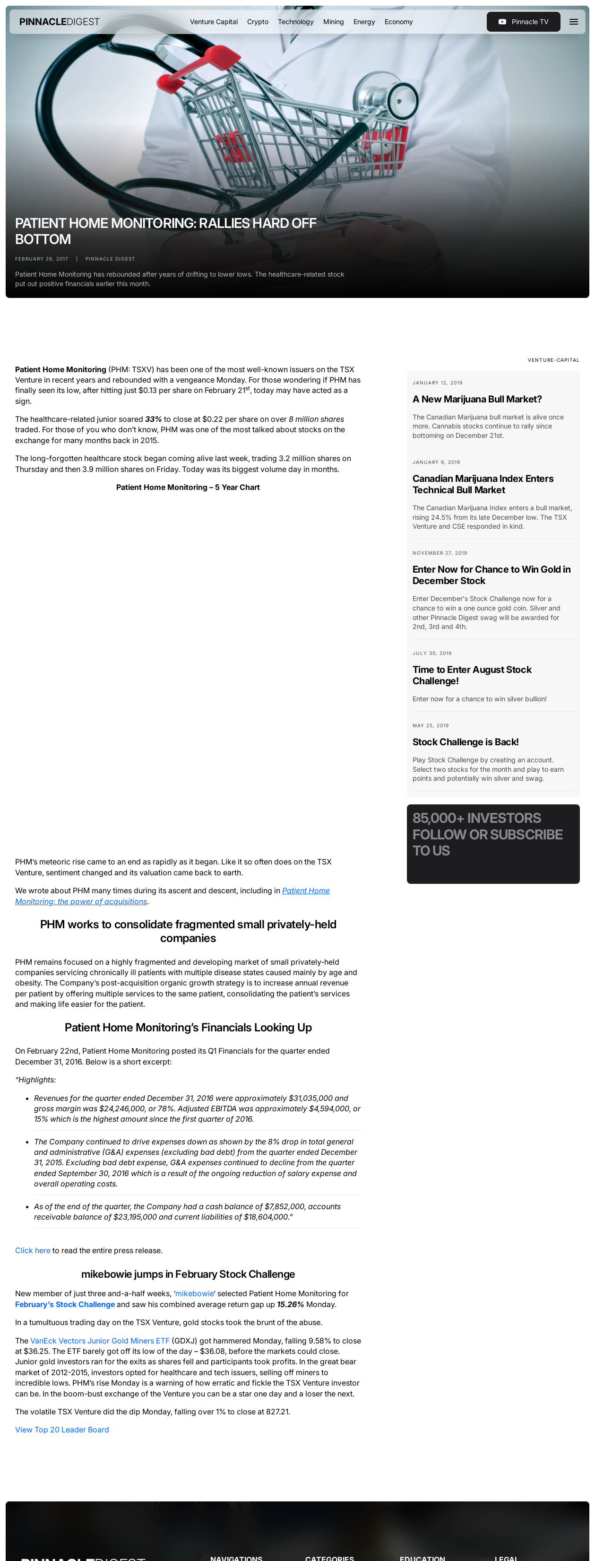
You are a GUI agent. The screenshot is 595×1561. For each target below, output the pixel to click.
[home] (59, 21)
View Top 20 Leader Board (62, 1091)
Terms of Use (118, 1434)
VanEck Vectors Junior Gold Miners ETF (100, 1002)
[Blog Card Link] (493, 413)
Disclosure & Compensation (226, 1434)
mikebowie (194, 955)
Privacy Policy (157, 1434)
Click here (33, 912)
